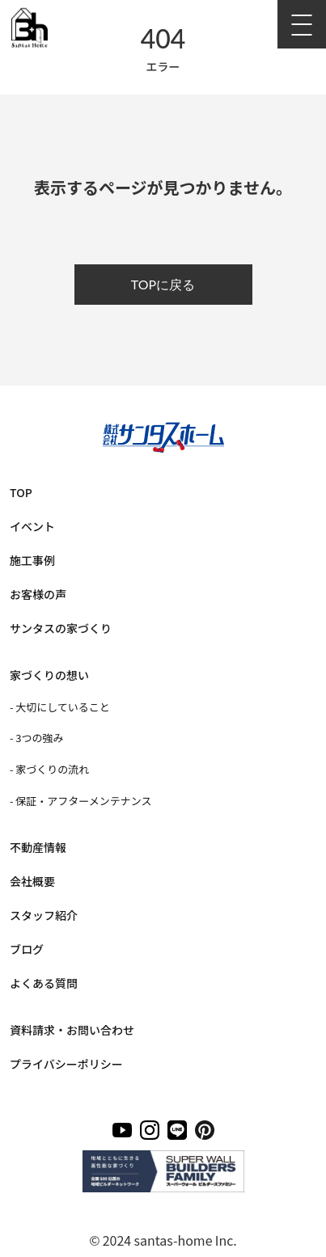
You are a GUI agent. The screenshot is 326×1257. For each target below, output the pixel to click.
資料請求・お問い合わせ (72, 1030)
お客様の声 (38, 594)
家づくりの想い (49, 675)
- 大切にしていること (60, 707)
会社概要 (32, 881)
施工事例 (32, 560)
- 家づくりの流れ (49, 769)
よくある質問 (44, 983)
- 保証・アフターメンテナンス (80, 800)
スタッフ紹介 (44, 915)
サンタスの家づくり (61, 628)
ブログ (27, 949)
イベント (32, 526)
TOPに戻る (163, 284)
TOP (21, 492)
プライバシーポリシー (66, 1064)
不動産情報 (38, 847)
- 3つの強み (36, 737)
